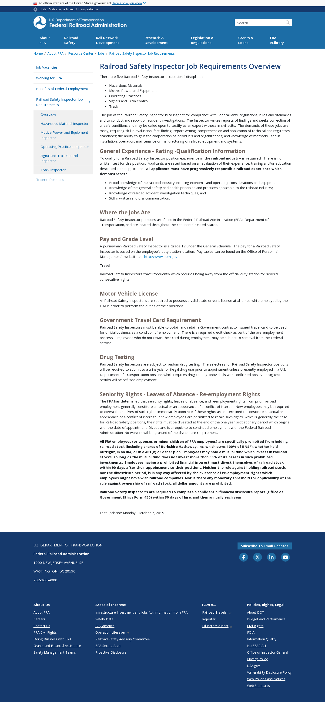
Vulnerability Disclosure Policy (269, 672)
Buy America (104, 626)
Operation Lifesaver (112, 632)
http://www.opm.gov (161, 256)
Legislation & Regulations (202, 40)
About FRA (45, 40)
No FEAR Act (256, 645)
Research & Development (156, 40)
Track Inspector (53, 169)
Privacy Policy (257, 659)
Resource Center (80, 53)
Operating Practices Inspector (64, 146)
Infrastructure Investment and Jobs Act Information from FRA (141, 612)
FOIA (251, 632)
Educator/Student (217, 626)
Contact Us (42, 626)
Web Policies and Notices (266, 679)
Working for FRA (49, 78)
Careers (39, 619)
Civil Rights (255, 626)
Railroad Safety (71, 40)
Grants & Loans (245, 40)
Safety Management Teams (55, 652)
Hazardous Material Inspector (64, 123)
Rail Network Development (107, 40)
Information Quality (261, 639)
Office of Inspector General (267, 652)
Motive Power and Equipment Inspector (64, 135)
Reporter (208, 619)
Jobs (101, 53)
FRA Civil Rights (45, 632)
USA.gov (253, 665)
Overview (48, 114)
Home (38, 53)
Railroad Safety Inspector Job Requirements (142, 53)
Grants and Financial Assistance (57, 645)
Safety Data (104, 619)
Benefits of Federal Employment (62, 88)
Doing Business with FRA (52, 639)
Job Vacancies (47, 67)
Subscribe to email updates (264, 545)
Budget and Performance (266, 619)
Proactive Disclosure (110, 652)
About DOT (255, 612)
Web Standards (258, 685)
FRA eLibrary (277, 40)
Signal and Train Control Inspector (59, 158)
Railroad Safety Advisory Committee (122, 639)
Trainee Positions (50, 179)
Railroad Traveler (217, 612)
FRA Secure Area (108, 645)
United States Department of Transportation (69, 9)
